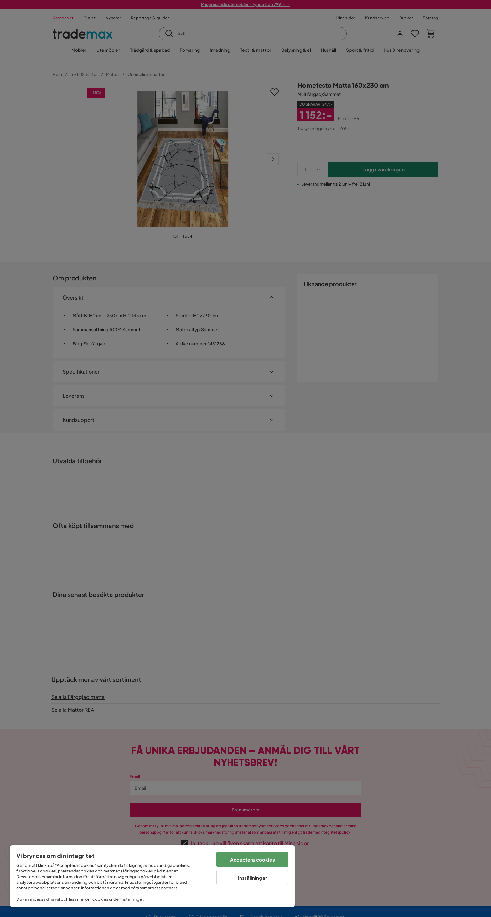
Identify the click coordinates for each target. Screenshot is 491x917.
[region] (152, 876)
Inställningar (252, 878)
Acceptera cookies (252, 859)
